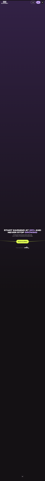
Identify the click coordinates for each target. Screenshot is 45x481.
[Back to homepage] (4, 2)
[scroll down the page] (22, 476)
